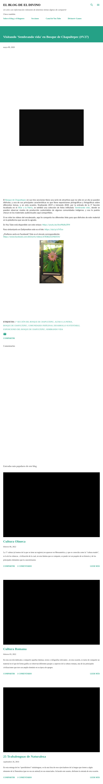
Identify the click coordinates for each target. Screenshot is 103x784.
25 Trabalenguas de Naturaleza (24, 756)
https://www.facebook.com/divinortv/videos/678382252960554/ (31, 236)
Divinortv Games (75, 19)
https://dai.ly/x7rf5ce (54, 229)
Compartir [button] (9, 338)
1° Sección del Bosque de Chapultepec (34, 322)
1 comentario (24, 566)
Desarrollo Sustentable (67, 326)
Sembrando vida (54, 329)
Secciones (35, 19)
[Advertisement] (51, 437)
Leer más (95, 566)
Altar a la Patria (25, 207)
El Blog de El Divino (21, 5)
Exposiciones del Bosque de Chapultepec (24, 329)
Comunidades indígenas (40, 326)
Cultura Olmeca (14, 541)
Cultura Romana (15, 649)
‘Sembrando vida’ (82, 207)
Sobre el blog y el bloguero (13, 19)
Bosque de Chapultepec (15, 200)
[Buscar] (91, 4)
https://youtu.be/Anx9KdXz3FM (56, 224)
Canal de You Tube (53, 19)
